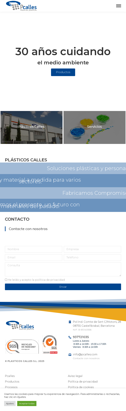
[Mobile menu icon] (118, 5)
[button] (63, 72)
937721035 (81, 337)
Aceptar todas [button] (26, 403)
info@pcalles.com (85, 354)
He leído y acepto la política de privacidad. (36, 279)
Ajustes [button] (10, 403)
